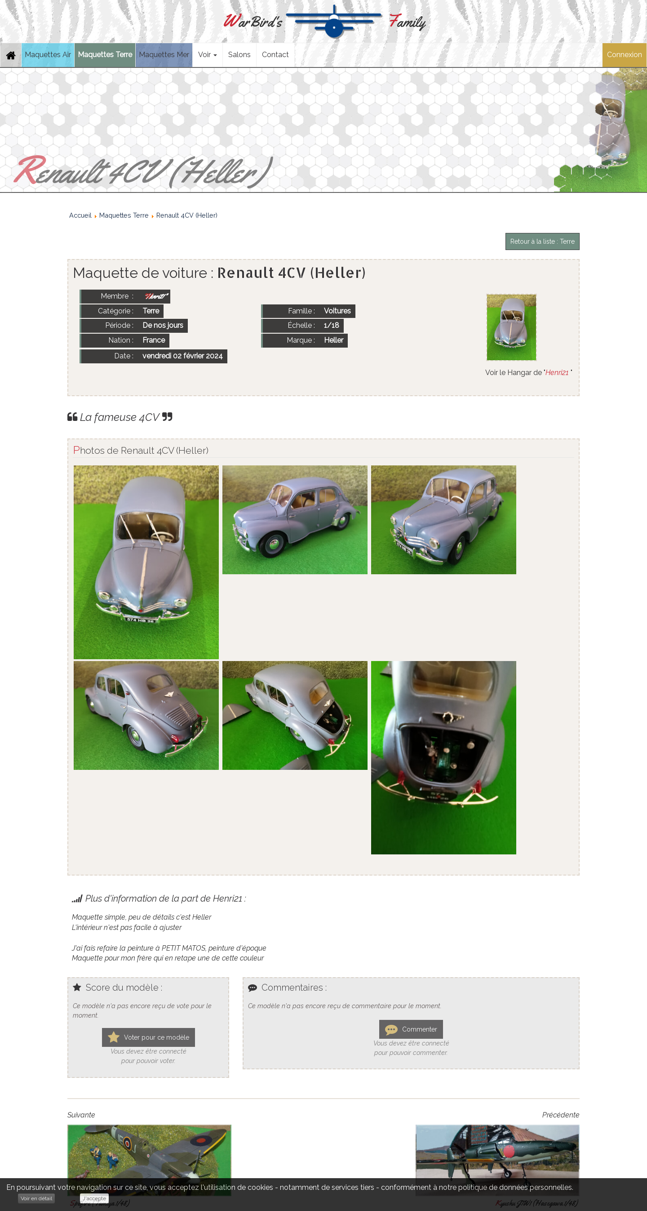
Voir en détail (36, 1198)
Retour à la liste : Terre (542, 241)
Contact (275, 54)
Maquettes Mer (164, 54)
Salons (239, 54)
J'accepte (94, 1198)
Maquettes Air (48, 54)
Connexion (624, 54)
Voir (207, 54)
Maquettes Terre (105, 54)
